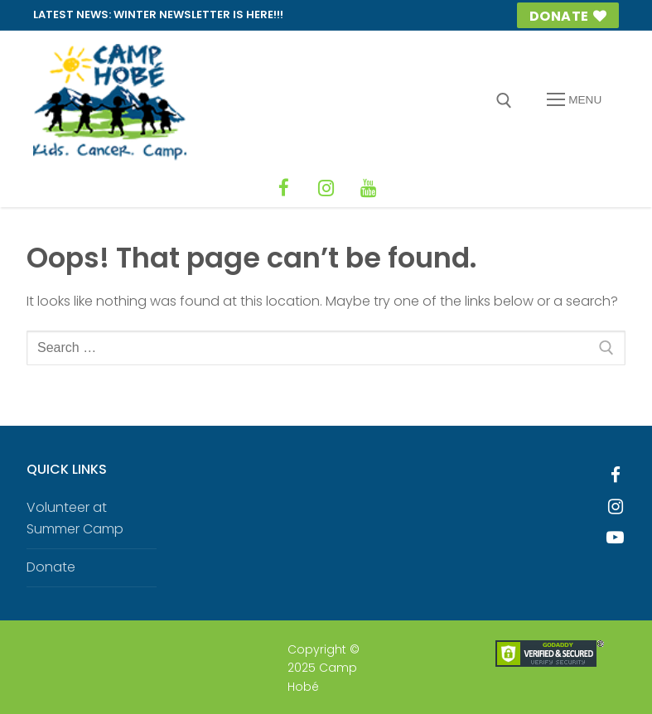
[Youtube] (615, 536)
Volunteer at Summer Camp (75, 516)
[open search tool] (504, 101)
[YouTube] (366, 187)
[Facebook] (286, 187)
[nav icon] (574, 100)
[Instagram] (326, 187)
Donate (567, 16)
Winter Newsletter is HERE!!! (198, 14)
